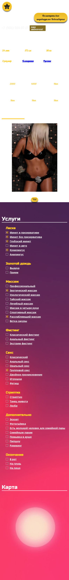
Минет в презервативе (24, 232)
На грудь (15, 463)
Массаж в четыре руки (24, 308)
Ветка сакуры (18, 321)
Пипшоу (15, 441)
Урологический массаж (25, 294)
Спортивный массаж (23, 312)
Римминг (16, 445)
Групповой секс (20, 370)
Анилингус (17, 254)
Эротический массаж (23, 290)
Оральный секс (19, 365)
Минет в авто (18, 245)
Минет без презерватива (26, 237)
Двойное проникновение (26, 374)
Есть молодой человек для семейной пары (37, 428)
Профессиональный (22, 286)
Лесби (13, 405)
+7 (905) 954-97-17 (24, 28)
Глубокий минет (20, 241)
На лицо (15, 468)
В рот (13, 459)
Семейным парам (21, 432)
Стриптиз (16, 397)
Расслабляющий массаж (25, 316)
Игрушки (16, 379)
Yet (34, 199)
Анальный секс (19, 361)
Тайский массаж (20, 299)
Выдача (14, 268)
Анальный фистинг (22, 339)
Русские (47, 61)
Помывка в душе (21, 436)
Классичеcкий (19, 357)
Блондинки (28, 61)
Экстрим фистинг (21, 343)
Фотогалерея (13, 114)
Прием (14, 272)
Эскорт (14, 419)
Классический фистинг (24, 334)
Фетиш (14, 383)
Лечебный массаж (21, 303)
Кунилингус (17, 250)
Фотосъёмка (18, 423)
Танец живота (19, 401)
